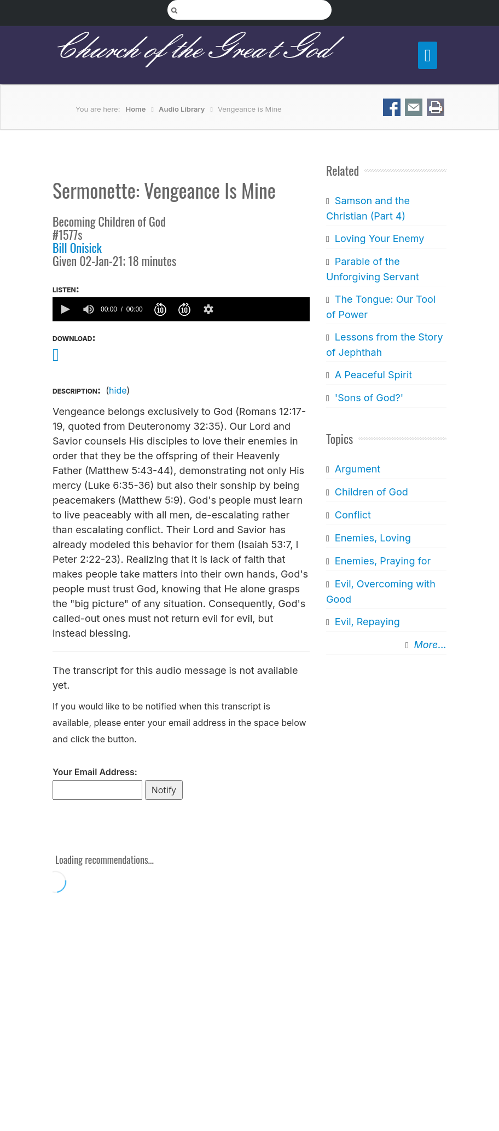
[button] (65, 309)
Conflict (353, 515)
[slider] (264, 309)
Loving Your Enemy (380, 238)
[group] (89, 309)
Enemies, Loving (373, 538)
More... (430, 644)
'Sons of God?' (369, 397)
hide (117, 390)
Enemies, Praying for (383, 561)
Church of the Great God (191, 50)
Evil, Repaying (367, 621)
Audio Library (182, 109)
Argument (357, 469)
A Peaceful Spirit (373, 374)
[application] (181, 309)
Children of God (371, 492)
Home (136, 109)
